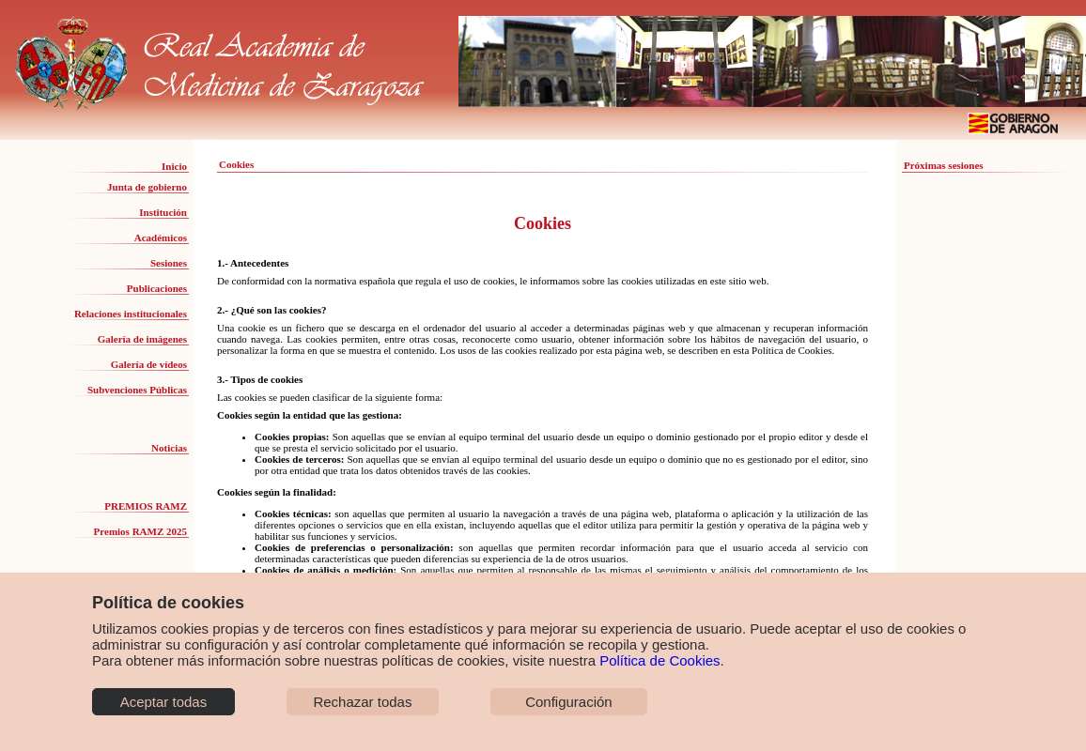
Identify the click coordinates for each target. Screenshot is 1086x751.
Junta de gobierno (147, 186)
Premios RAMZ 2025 (140, 531)
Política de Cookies (659, 660)
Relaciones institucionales (130, 313)
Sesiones (168, 262)
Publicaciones (157, 288)
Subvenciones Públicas (137, 389)
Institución (163, 212)
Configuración (569, 702)
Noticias (169, 447)
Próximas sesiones (944, 165)
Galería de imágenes (142, 339)
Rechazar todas (362, 702)
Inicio (174, 166)
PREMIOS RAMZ (145, 506)
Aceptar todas (164, 702)
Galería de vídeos (149, 364)
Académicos (160, 237)
